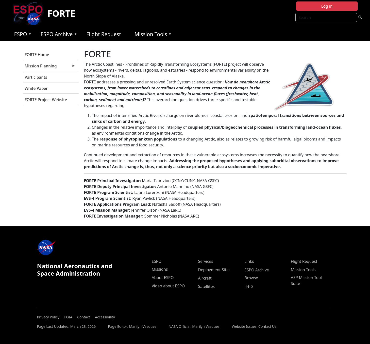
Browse (251, 278)
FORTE (61, 13)
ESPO (22, 35)
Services (205, 261)
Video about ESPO (168, 286)
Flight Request (103, 34)
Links (249, 261)
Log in (327, 6)
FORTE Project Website (46, 99)
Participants (36, 77)
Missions (160, 269)
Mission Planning (49, 67)
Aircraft (205, 278)
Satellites (206, 286)
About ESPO (163, 277)
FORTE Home (37, 54)
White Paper (36, 88)
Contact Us (267, 326)
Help (248, 286)
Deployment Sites (214, 269)
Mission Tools (152, 35)
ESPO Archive (57, 35)
